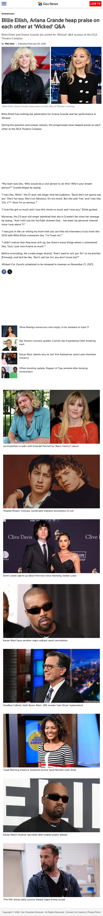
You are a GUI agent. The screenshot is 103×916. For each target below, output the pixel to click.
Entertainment (8, 14)
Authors (82, 912)
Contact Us (71, 912)
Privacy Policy (94, 912)
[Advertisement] (51, 156)
